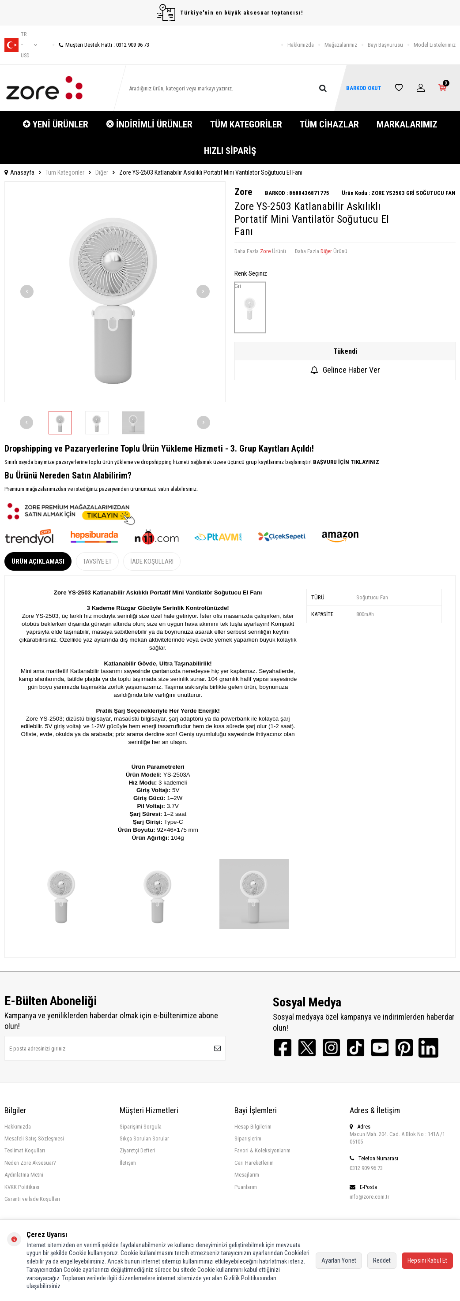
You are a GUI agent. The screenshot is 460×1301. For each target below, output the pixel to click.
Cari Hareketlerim (254, 1162)
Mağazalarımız (340, 44)
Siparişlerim (247, 1138)
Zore (243, 192)
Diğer (101, 172)
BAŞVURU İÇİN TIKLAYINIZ (345, 462)
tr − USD (20, 45)
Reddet (382, 1260)
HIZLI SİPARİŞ (230, 151)
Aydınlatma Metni (23, 1174)
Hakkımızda (300, 44)
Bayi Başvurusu (385, 44)
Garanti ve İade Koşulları (32, 1199)
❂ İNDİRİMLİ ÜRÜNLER (149, 124)
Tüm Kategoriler (64, 172)
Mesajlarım (246, 1174)
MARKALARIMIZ (407, 124)
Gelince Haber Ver (345, 369)
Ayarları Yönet (338, 1260)
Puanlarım (245, 1187)
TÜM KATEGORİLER (246, 124)
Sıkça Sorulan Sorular (144, 1138)
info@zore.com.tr (369, 1196)
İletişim (128, 1162)
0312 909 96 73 (366, 1168)
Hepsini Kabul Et (427, 1260)
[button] (27, 291)
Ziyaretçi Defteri (137, 1150)
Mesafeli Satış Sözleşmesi (34, 1138)
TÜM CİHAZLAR (329, 124)
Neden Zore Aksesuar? (30, 1162)
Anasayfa (19, 172)
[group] (115, 292)
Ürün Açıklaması (37, 561)
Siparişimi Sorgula (141, 1126)
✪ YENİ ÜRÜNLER (55, 124)
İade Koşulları (151, 561)
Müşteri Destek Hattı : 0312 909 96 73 (101, 44)
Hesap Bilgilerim (252, 1126)
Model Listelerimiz (435, 44)
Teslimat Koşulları (24, 1150)
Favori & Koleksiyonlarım (262, 1150)
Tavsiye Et (97, 561)
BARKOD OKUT (363, 88)
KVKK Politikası (21, 1187)
